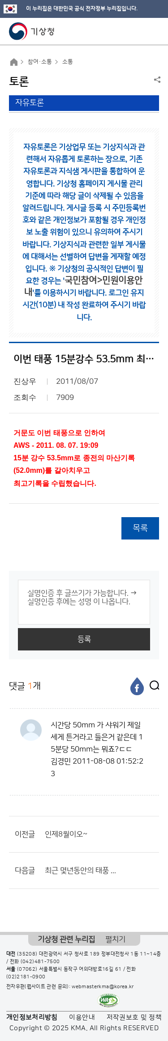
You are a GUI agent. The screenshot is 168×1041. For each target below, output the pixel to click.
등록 (84, 639)
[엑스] (152, 686)
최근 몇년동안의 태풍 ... (80, 871)
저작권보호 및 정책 (134, 1017)
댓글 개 (25, 686)
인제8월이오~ (66, 834)
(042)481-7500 (40, 962)
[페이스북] (137, 686)
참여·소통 (40, 62)
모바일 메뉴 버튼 (153, 31)
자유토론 (29, 102)
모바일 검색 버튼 (139, 31)
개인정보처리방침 (32, 1017)
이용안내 (82, 1017)
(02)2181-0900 (26, 977)
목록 (140, 528)
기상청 (32, 31)
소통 (67, 62)
